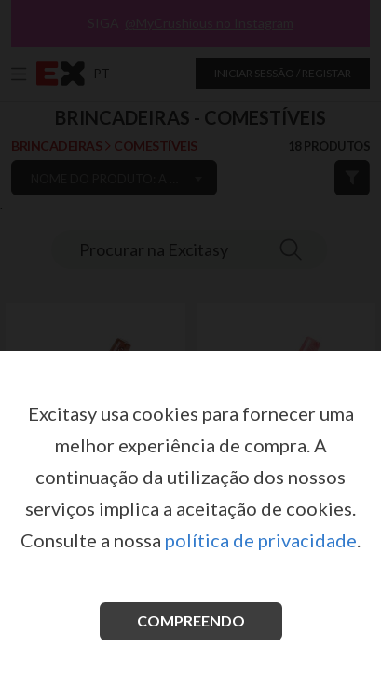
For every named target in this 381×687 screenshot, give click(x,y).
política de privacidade (261, 540)
